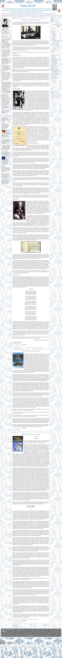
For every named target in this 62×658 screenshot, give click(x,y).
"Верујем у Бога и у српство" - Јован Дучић (30, 434)
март (53, 49)
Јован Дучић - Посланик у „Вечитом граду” (30, 20)
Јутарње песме (53, 67)
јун (53, 39)
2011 (53, 52)
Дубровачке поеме (27, 15)
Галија (52, 98)
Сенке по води (53, 76)
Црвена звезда (53, 93)
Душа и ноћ (52, 64)
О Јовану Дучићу (48, 15)
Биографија (52, 57)
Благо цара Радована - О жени (7, 158)
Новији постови (16, 625)
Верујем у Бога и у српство (19, 622)
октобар (54, 35)
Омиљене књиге (53, 92)
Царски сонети (13, 15)
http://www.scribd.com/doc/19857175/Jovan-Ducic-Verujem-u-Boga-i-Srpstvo (26, 619)
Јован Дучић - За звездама (5, 173)
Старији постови (45, 625)
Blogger (32, 635)
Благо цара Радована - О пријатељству (8, 131)
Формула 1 (52, 94)
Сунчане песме (53, 77)
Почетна (30, 625)
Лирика (52, 68)
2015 (53, 31)
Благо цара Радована (56, 15)
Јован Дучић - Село (4, 116)
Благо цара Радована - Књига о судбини (30, 351)
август (54, 36)
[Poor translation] (3, 643)
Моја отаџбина (19, 15)
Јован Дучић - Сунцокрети (5, 139)
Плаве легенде (34, 15)
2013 (53, 34)
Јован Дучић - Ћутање (5, 179)
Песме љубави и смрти (5, 15)
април (54, 48)
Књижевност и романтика (54, 97)
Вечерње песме (53, 61)
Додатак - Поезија (41, 15)
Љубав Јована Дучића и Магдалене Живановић (54, 70)
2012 (53, 51)
